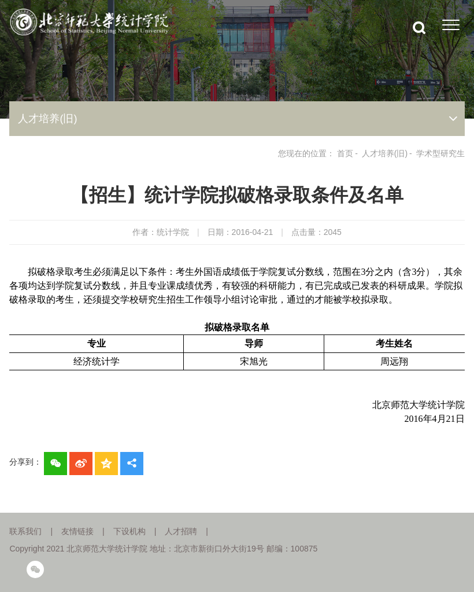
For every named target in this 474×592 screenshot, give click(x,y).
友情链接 (77, 531)
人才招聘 (181, 531)
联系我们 (25, 531)
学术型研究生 (440, 153)
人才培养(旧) (385, 153)
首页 (345, 153)
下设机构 (129, 531)
